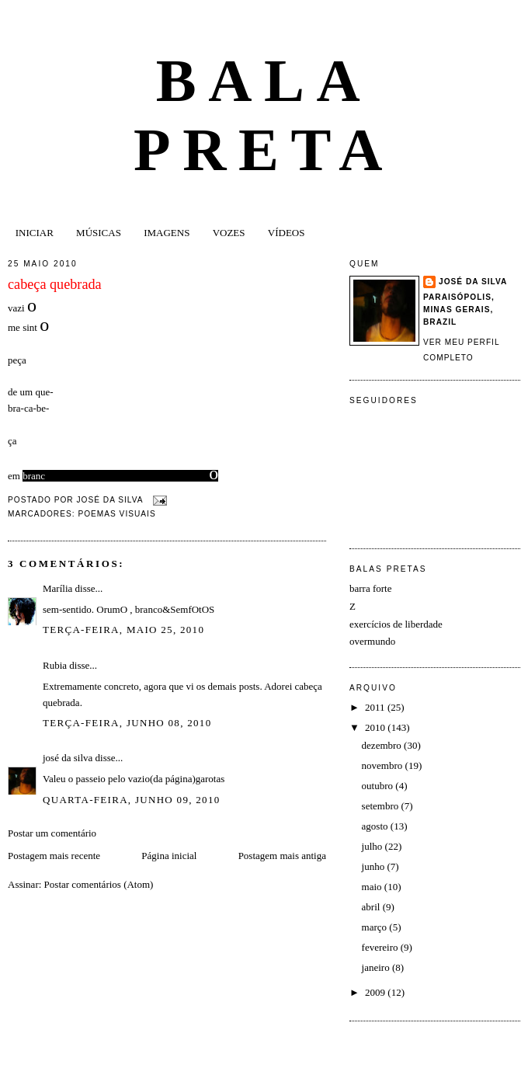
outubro (379, 785)
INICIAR (35, 232)
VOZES (229, 232)
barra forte (370, 588)
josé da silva (67, 758)
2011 (376, 707)
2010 (376, 727)
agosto (376, 826)
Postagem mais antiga (282, 855)
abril (372, 907)
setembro (381, 806)
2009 (376, 992)
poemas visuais (116, 514)
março (376, 927)
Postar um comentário (52, 833)
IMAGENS (166, 232)
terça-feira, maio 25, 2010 (123, 629)
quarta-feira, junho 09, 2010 (132, 799)
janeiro (377, 967)
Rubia (55, 665)
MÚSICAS (98, 232)
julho (373, 846)
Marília (57, 588)
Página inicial (168, 855)
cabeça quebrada (55, 284)
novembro (383, 765)
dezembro (383, 745)
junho (374, 866)
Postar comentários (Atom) (99, 884)
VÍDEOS (286, 232)
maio (373, 886)
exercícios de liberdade (396, 624)
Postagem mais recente (54, 855)
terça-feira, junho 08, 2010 (127, 723)
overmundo (372, 641)
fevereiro (381, 947)
